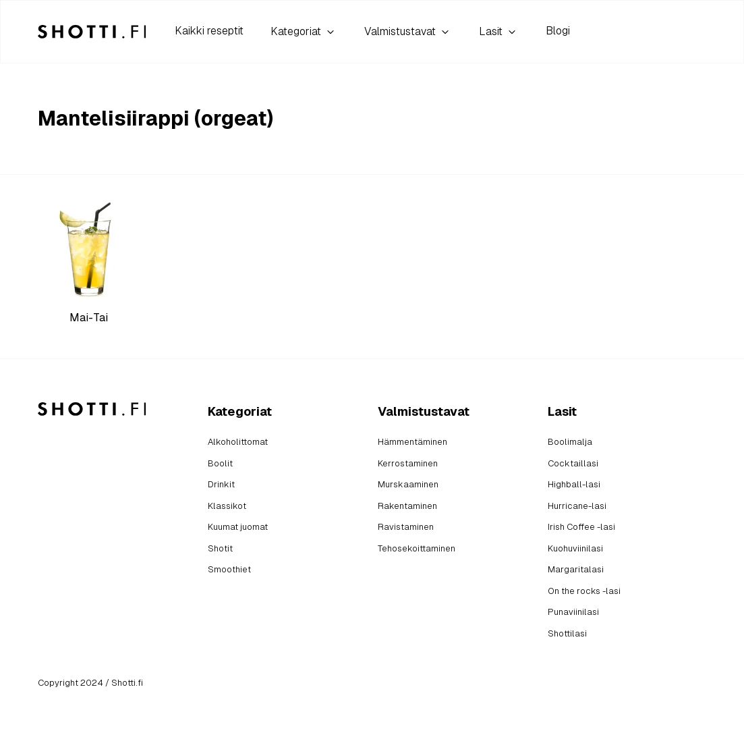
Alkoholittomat (238, 442)
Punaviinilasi (573, 612)
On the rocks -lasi (584, 591)
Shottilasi (567, 633)
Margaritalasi (576, 569)
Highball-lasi (574, 484)
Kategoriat (303, 31)
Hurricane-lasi (577, 506)
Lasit (499, 31)
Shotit (220, 548)
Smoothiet (229, 569)
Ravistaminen (406, 527)
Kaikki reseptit (209, 30)
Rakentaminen (407, 506)
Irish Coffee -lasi (581, 527)
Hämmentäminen (412, 442)
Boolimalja (570, 442)
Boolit (220, 463)
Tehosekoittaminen (416, 548)
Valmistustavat (408, 31)
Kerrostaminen (408, 463)
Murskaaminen (408, 484)
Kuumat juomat (238, 527)
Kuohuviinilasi (575, 548)
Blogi (558, 30)
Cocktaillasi (573, 463)
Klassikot (227, 506)
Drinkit (221, 484)
